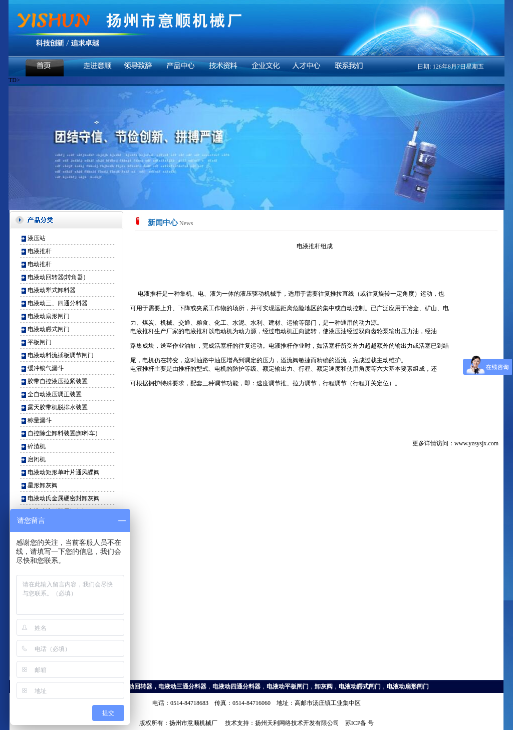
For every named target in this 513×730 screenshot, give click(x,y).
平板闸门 (40, 342)
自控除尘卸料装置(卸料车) (63, 433)
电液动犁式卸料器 (52, 290)
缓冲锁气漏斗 (46, 368)
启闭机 (37, 459)
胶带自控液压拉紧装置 (58, 381)
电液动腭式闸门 (49, 329)
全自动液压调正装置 (55, 394)
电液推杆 (40, 251)
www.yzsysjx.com (476, 443)
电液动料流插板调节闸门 (61, 355)
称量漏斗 (40, 420)
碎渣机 (37, 446)
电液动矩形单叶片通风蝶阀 (64, 472)
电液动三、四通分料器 (58, 303)
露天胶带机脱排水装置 (58, 407)
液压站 (37, 238)
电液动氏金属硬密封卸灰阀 (64, 498)
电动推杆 (40, 264)
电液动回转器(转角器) (57, 277)
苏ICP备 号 (359, 722)
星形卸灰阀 (43, 485)
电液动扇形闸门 (49, 316)
